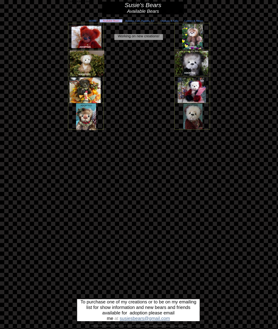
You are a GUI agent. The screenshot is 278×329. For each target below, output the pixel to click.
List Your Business (178, 326)
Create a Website (156, 326)
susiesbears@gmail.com (145, 318)
